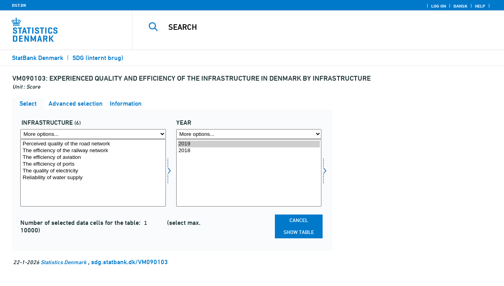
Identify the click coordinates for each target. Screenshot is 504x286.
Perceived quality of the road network (93, 144)
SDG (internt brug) (97, 58)
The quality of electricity (93, 171)
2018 (249, 150)
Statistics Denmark (63, 262)
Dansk (460, 6)
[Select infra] (93, 173)
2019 (249, 144)
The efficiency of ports (93, 164)
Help (480, 6)
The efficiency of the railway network (93, 150)
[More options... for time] (249, 134)
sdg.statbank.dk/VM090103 (129, 262)
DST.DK (19, 5)
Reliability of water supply (93, 177)
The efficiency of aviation (93, 157)
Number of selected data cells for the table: (81, 222)
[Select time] (249, 173)
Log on (438, 6)
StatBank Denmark (37, 58)
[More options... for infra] (93, 134)
